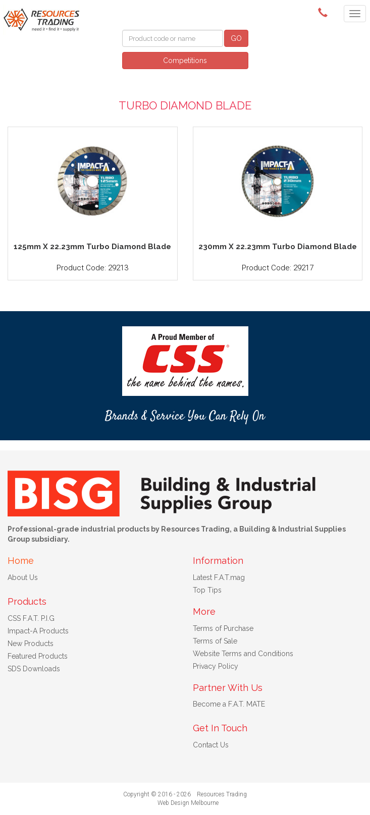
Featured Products (38, 656)
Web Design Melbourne (188, 802)
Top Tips (207, 590)
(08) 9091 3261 (324, 12)
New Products (31, 643)
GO (236, 38)
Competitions (185, 60)
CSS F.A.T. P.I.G (31, 618)
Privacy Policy (215, 666)
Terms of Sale (215, 641)
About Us (23, 577)
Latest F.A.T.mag (219, 577)
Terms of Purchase (223, 628)
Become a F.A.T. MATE (229, 704)
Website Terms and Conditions (243, 654)
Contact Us (211, 745)
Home (21, 560)
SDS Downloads (34, 669)
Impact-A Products (38, 631)
